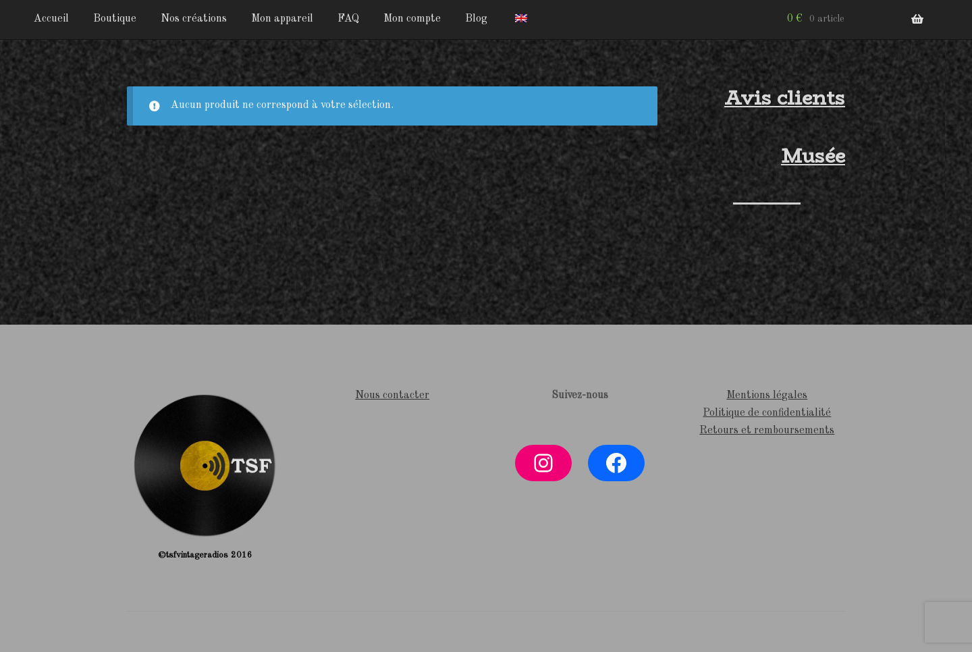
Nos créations (194, 18)
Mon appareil (282, 18)
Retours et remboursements (766, 430)
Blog (476, 18)
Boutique (114, 18)
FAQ (348, 18)
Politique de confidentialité (767, 413)
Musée (813, 156)
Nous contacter (392, 395)
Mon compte (412, 18)
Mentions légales (766, 395)
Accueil (51, 18)
